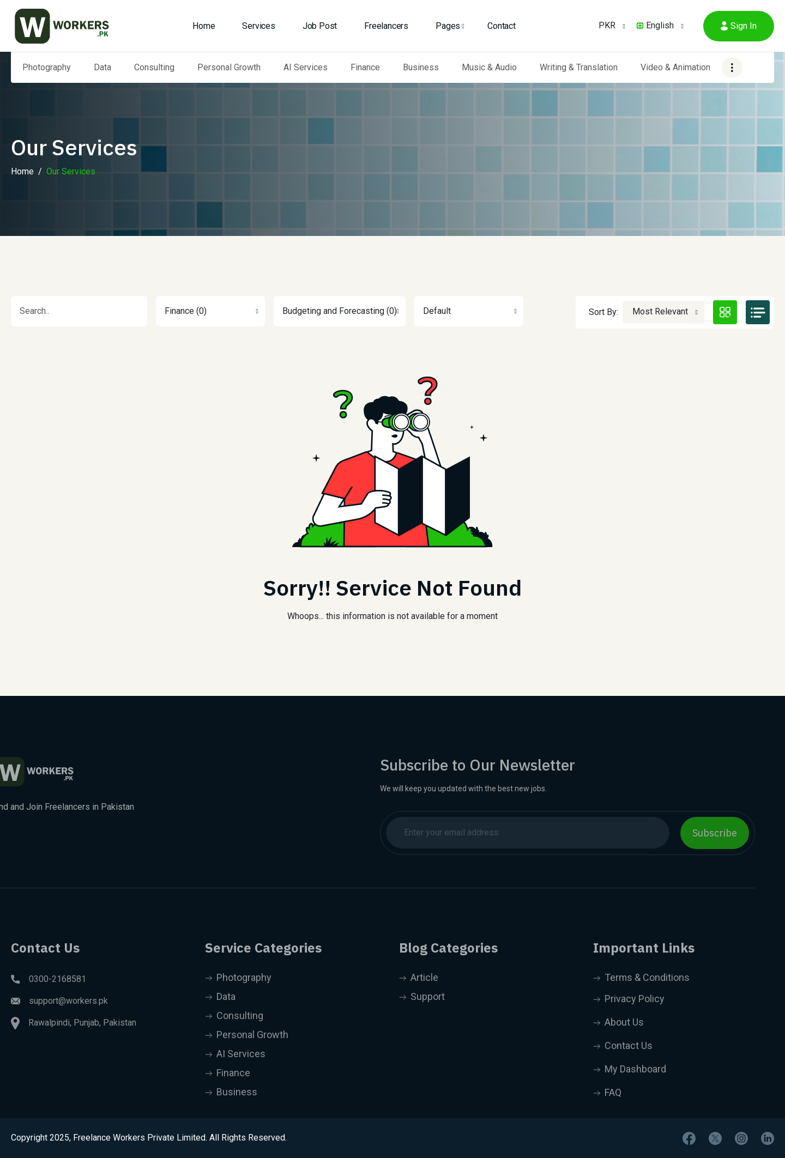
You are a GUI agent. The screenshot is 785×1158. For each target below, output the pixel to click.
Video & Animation (675, 67)
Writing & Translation (579, 67)
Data (102, 67)
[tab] (725, 312)
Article (418, 999)
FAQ (607, 1114)
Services (258, 26)
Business (421, 67)
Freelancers (386, 26)
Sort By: (603, 312)
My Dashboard (629, 1091)
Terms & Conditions (641, 999)
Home (203, 26)
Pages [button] (448, 26)
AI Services (305, 67)
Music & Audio (489, 67)
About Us (618, 1044)
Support (422, 1018)
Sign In (739, 26)
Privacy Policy (629, 1021)
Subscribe (693, 833)
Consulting (154, 67)
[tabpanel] (392, 493)
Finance (365, 67)
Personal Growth (229, 67)
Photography (46, 67)
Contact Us (623, 1068)
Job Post (320, 26)
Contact (501, 26)
